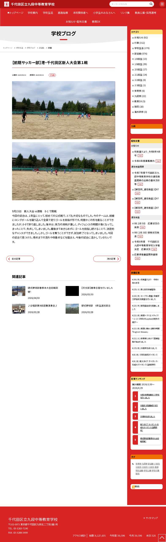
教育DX (96, 21)
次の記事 (111, 258)
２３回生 (138, 85)
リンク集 (125, 12)
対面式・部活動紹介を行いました (149, 407)
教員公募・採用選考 (145, 12)
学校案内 (33, 12)
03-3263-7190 (20, 528)
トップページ (16, 12)
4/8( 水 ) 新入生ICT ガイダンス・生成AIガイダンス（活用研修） (145, 363)
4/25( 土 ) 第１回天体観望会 (143, 289)
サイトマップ (152, 518)
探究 (136, 106)
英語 (156, 467)
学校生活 (48, 12)
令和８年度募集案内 (147, 160)
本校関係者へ (80, 12)
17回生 (157, 463)
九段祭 (137, 96)
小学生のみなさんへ (104, 12)
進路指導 (63, 12)
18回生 (139, 467)
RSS (137, 486)
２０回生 (138, 69)
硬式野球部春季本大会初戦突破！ (149, 440)
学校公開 (147, 470)
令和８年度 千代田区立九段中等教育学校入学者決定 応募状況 (147, 245)
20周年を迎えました (147, 416)
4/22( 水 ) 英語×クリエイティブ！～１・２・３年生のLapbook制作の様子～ (145, 318)
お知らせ (138, 37)
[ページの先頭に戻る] (162, 538)
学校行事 (155, 470)
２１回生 (138, 74)
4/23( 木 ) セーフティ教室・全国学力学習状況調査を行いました (145, 297)
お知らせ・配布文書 (76, 21)
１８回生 (138, 58)
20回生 (145, 467)
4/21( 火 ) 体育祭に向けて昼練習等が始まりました (145, 340)
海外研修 (139, 111)
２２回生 (138, 80)
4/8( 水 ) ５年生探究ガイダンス (144, 354)
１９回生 (138, 64)
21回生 (151, 467)
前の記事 (16, 258)
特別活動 (139, 470)
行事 (136, 42)
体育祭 (137, 90)
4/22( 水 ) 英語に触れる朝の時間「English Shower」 (145, 330)
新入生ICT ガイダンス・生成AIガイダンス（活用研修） (149, 427)
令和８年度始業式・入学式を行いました (149, 396)
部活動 (137, 53)
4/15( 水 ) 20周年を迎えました (144, 348)
